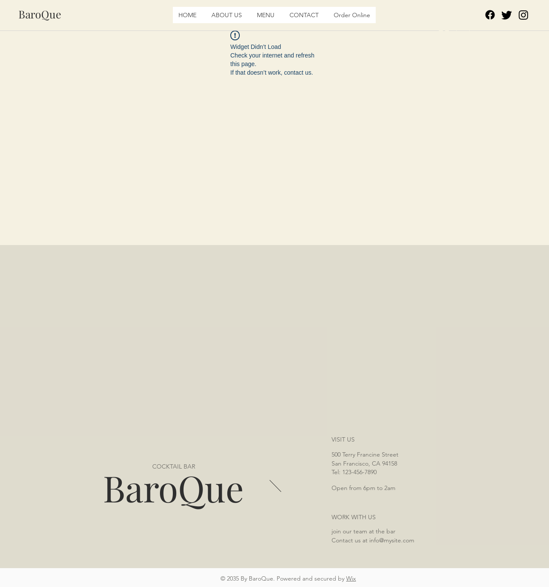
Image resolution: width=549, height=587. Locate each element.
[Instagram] (523, 15)
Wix (351, 578)
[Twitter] (507, 15)
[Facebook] (490, 15)
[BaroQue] (40, 14)
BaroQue (173, 487)
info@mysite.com (391, 540)
